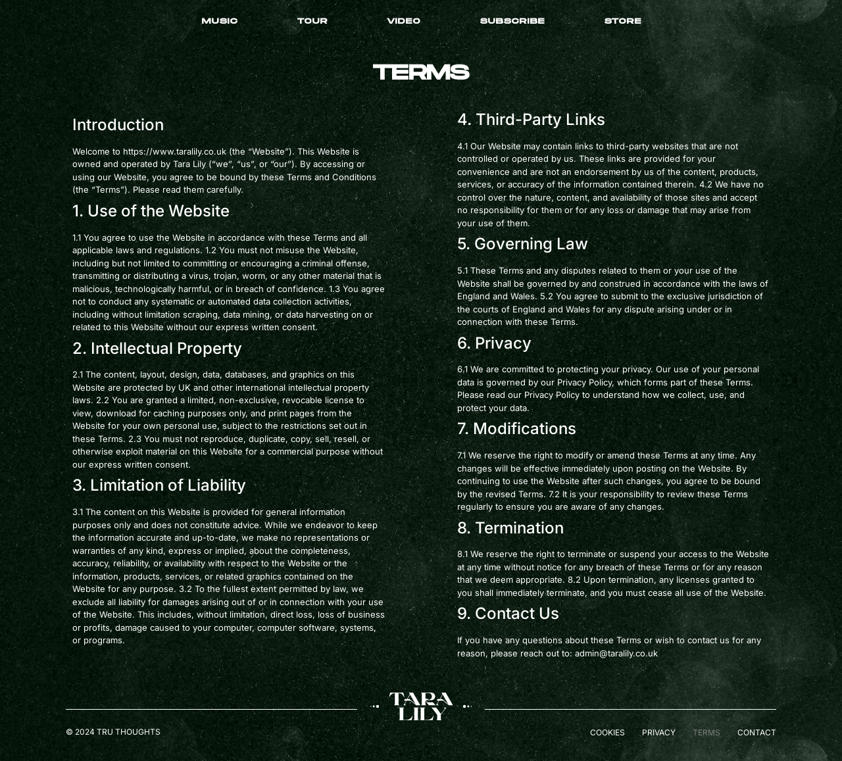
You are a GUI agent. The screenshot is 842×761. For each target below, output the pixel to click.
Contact (756, 732)
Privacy (659, 732)
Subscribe (512, 21)
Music (219, 21)
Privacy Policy (552, 394)
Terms (706, 732)
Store (622, 21)
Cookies (607, 732)
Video (403, 21)
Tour (312, 21)
